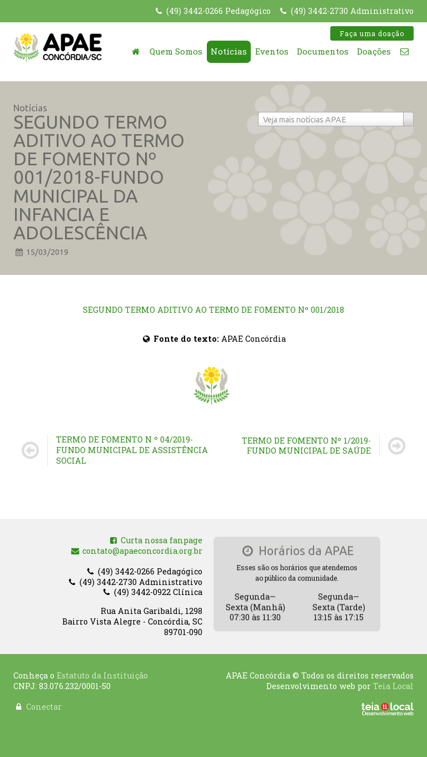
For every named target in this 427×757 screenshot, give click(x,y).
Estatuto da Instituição (102, 672)
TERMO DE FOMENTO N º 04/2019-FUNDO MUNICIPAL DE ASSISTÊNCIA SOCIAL (132, 449)
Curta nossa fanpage (155, 541)
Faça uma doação (372, 33)
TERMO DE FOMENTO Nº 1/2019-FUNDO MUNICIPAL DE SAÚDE (306, 445)
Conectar (44, 704)
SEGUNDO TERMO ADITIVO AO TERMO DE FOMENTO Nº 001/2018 (213, 309)
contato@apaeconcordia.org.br (136, 552)
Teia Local (393, 682)
